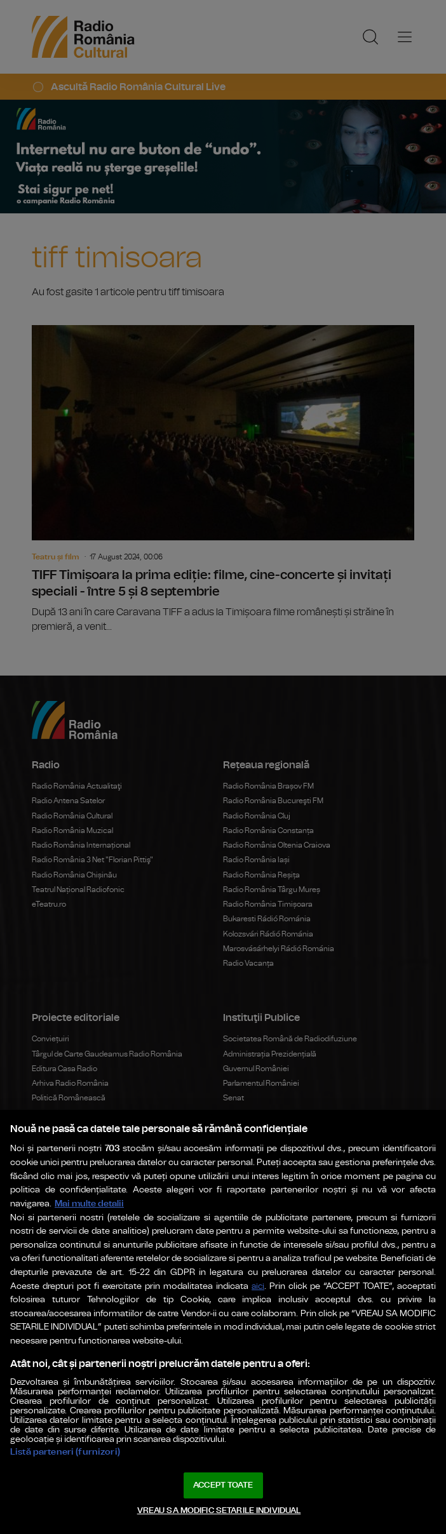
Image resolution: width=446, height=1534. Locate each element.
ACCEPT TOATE (223, 1485)
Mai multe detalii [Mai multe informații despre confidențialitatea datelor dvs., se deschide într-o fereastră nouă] (89, 1203)
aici (258, 1287)
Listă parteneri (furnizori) (65, 1452)
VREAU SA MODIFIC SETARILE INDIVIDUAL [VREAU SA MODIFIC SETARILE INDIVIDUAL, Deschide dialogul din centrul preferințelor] (219, 1511)
